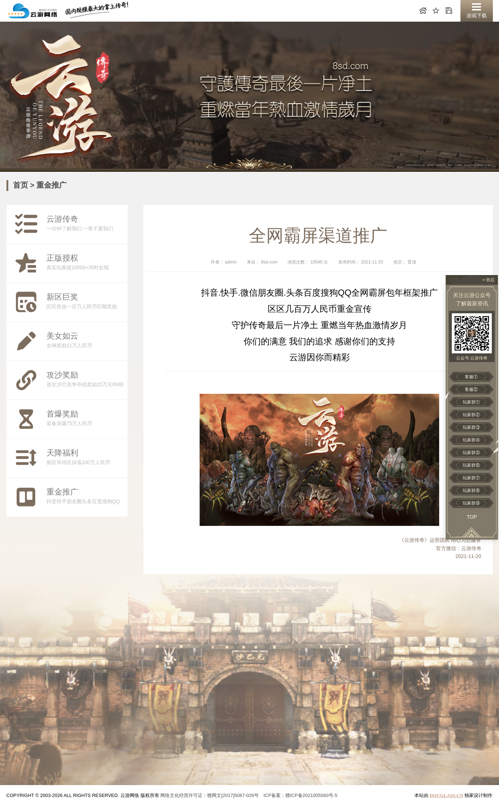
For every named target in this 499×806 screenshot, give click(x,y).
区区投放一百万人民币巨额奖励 (71, 302)
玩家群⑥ (471, 465)
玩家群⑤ (471, 452)
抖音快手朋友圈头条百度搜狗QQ (71, 497)
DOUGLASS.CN (446, 795)
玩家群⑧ (471, 490)
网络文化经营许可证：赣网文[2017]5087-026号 (209, 795)
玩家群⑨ (471, 503)
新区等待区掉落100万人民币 (71, 458)
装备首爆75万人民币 (71, 419)
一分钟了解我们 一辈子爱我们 (71, 224)
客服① (471, 376)
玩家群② (471, 414)
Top (472, 517)
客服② (471, 389)
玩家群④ (471, 440)
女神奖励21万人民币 (71, 341)
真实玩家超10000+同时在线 (71, 263)
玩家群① (471, 402)
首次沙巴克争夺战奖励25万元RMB (71, 380)
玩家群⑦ (471, 477)
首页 (21, 185)
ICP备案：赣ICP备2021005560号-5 (300, 795)
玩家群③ (471, 427)
